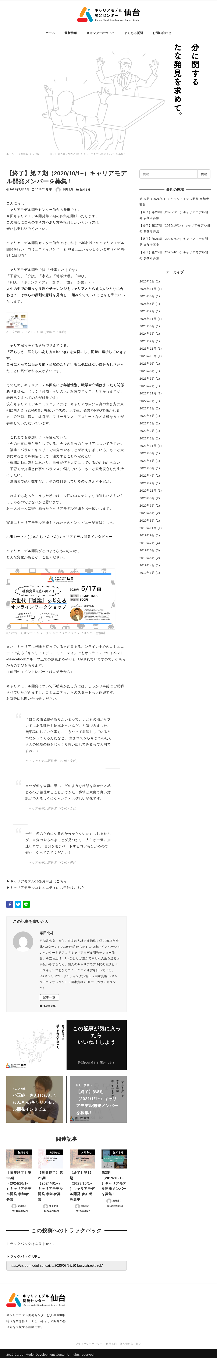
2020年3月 (147, 517)
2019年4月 (147, 562)
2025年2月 (147, 308)
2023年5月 (147, 375)
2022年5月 (147, 412)
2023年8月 (147, 367)
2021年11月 (148, 442)
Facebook (48, 1002)
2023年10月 (148, 352)
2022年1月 (147, 435)
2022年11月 (148, 390)
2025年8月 (147, 293)
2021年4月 (147, 472)
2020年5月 (147, 509)
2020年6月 (147, 502)
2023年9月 (147, 360)
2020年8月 (147, 495)
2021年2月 (147, 480)
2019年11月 (148, 524)
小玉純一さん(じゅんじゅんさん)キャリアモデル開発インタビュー (59, 533)
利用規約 (111, 1341)
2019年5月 (147, 554)
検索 (204, 171)
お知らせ (85, 186)
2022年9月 (147, 397)
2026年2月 (147, 278)
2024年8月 (147, 323)
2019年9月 (147, 532)
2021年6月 (147, 457)
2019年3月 (147, 569)
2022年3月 (147, 420)
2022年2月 (147, 427)
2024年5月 (147, 330)
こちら (61, 878)
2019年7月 (147, 539)
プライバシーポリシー (89, 1341)
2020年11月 (148, 487)
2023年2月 (147, 382)
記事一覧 (49, 994)
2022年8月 (147, 405)
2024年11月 (148, 315)
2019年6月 (147, 547)
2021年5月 (147, 465)
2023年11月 (148, 345)
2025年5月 (147, 300)
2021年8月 (147, 450)
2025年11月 (148, 285)
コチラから (61, 668)
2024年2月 (147, 338)
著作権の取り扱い (130, 1341)
